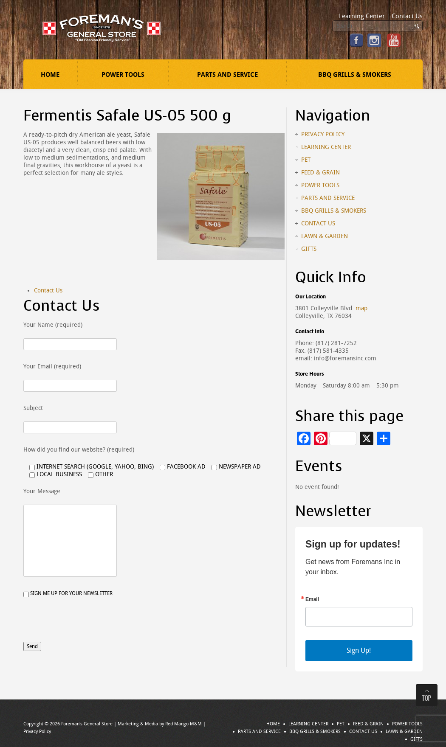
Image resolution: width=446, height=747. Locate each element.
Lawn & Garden (324, 236)
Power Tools (123, 75)
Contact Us (407, 16)
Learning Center (362, 16)
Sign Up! (359, 650)
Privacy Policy (322, 134)
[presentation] (87, 625)
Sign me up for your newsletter (68, 593)
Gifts (308, 249)
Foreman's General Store (87, 724)
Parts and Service (227, 75)
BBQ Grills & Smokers (354, 75)
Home (50, 75)
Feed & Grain (320, 172)
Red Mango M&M (183, 724)
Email (312, 599)
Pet (306, 159)
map (361, 308)
